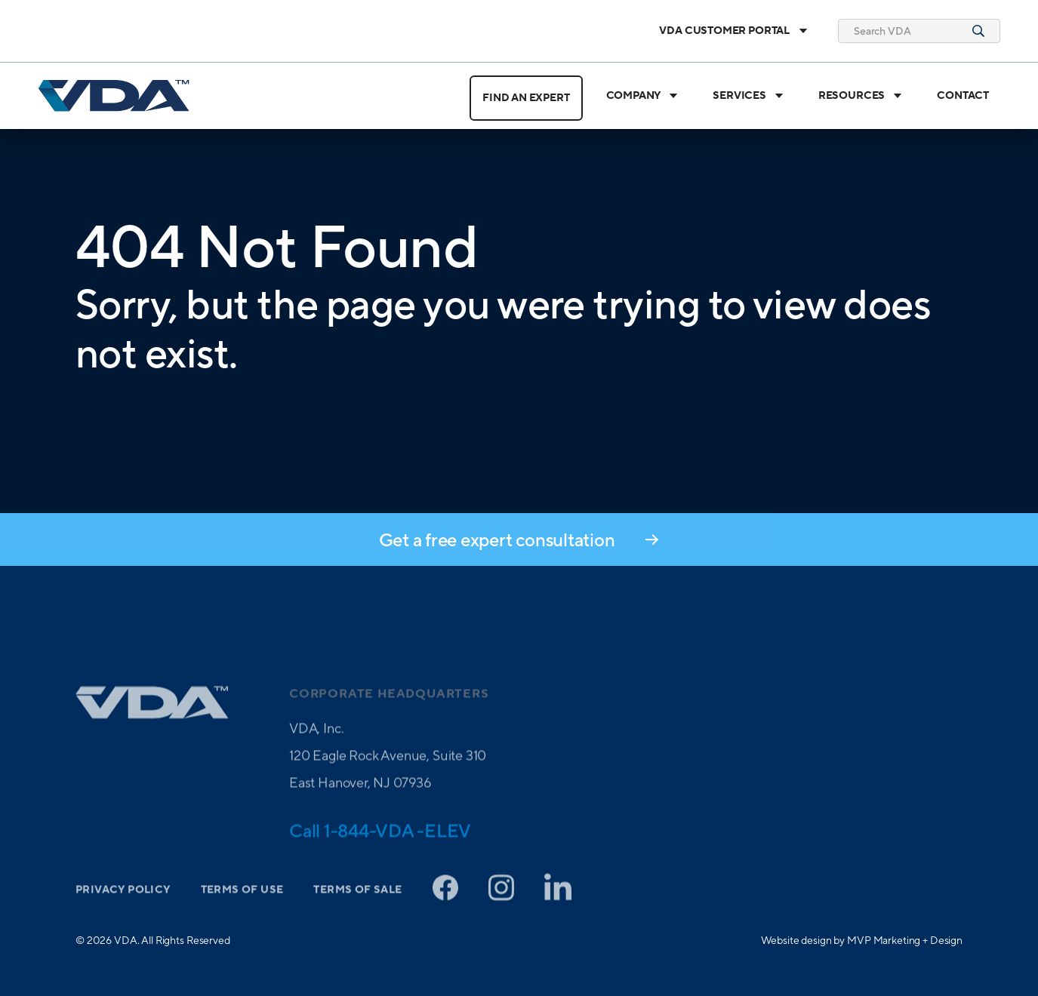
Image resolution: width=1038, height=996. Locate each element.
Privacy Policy (123, 910)
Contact (963, 96)
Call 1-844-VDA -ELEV (380, 850)
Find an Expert (525, 98)
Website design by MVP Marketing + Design (862, 940)
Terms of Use (242, 910)
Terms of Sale (357, 910)
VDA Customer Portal (733, 31)
